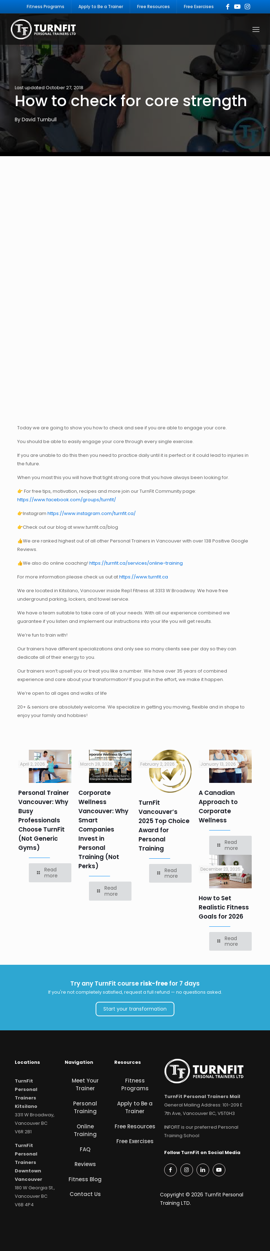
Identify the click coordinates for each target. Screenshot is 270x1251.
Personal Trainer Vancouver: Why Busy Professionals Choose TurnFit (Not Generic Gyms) (43, 820)
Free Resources (135, 1126)
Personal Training (85, 1107)
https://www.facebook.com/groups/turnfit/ (66, 499)
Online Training (85, 1130)
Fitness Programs (135, 1084)
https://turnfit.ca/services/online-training (136, 563)
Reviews (85, 1164)
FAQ (85, 1149)
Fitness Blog (85, 1179)
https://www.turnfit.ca (143, 577)
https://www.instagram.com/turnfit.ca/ (91, 513)
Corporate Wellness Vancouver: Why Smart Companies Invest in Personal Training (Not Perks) (103, 830)
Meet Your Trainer (85, 1084)
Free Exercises (135, 1141)
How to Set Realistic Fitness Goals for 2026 (224, 907)
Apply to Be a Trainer (135, 1107)
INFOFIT (172, 1127)
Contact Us (85, 1194)
